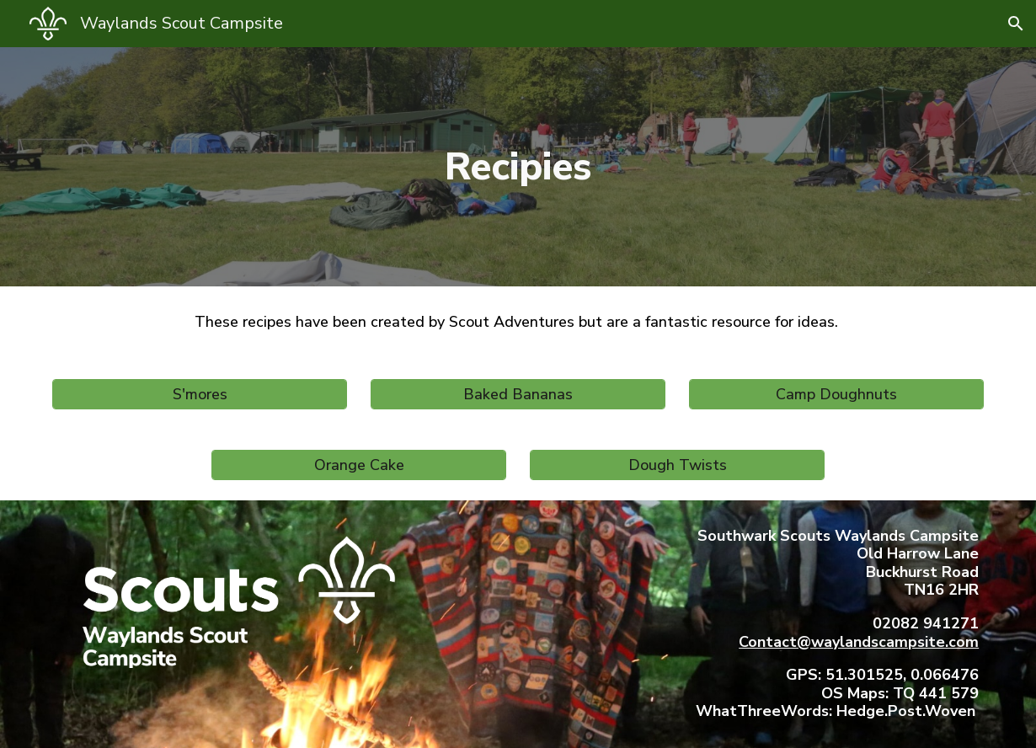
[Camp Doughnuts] (836, 394)
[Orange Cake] (358, 465)
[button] (1016, 23)
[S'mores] (199, 394)
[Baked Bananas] (518, 394)
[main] (518, 166)
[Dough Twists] (677, 465)
